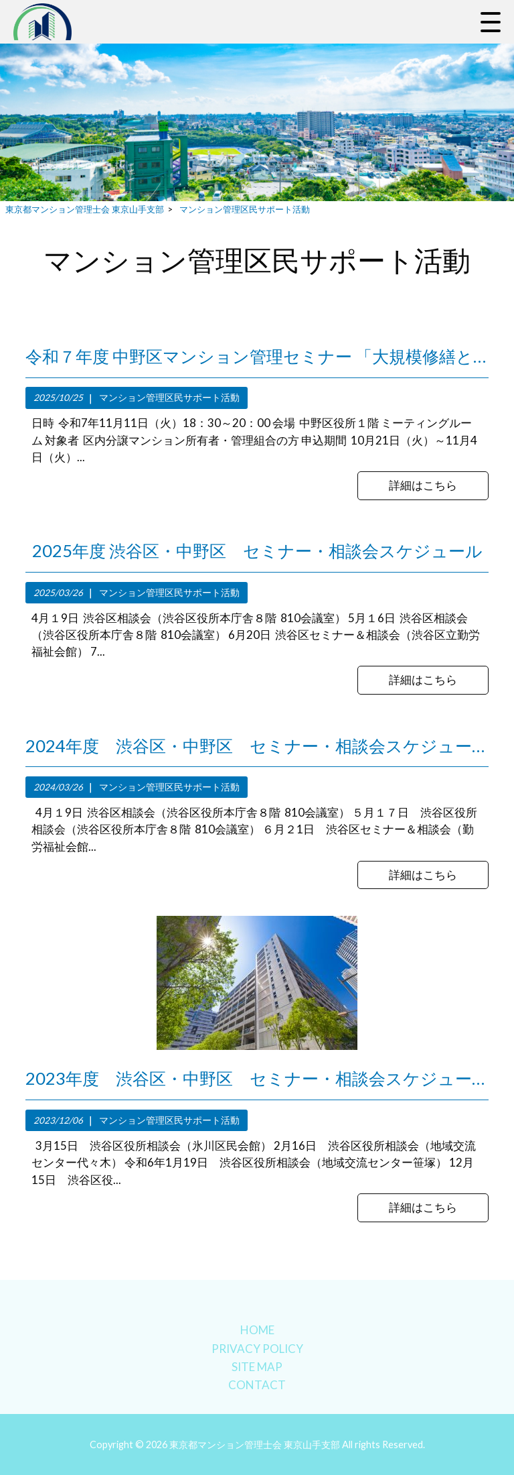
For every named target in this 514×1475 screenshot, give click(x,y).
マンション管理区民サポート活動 (169, 397)
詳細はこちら (423, 485)
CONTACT (257, 1385)
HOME (257, 1330)
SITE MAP (257, 1367)
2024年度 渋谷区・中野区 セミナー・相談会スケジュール (256, 745)
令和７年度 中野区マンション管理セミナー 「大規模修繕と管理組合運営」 (256, 356)
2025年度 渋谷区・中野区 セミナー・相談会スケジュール (257, 550)
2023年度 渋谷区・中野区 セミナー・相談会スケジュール (256, 1078)
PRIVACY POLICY (257, 1349)
